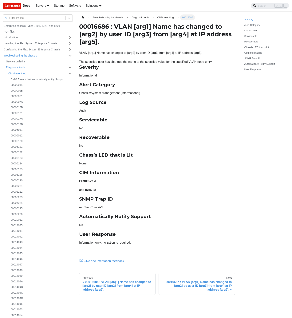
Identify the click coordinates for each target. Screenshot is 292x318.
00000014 (16, 84)
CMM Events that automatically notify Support (38, 79)
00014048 (16, 270)
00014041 (16, 230)
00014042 (16, 236)
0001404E (17, 303)
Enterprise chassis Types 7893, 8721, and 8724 (32, 25)
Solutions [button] (92, 5)
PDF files (9, 31)
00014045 (16, 253)
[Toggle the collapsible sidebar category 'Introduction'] (70, 37)
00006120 (16, 141)
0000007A (17, 101)
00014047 (16, 264)
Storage (59, 5)
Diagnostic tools (15, 67)
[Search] (270, 6)
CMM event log (17, 73)
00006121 (16, 146)
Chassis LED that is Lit (256, 47)
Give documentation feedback (101, 261)
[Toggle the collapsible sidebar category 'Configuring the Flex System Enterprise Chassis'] (70, 50)
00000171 (16, 113)
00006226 (16, 214)
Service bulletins (16, 61)
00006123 (16, 157)
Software (75, 5)
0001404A (17, 281)
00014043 (16, 242)
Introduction (11, 37)
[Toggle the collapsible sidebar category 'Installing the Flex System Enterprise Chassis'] (70, 44)
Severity (248, 19)
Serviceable (250, 36)
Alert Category (252, 25)
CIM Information (253, 52)
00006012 (16, 135)
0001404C (17, 292)
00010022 (16, 219)
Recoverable (251, 41)
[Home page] (82, 17)
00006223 (16, 197)
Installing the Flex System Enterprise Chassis (30, 43)
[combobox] (9, 18)
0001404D (17, 298)
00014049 (16, 275)
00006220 (16, 180)
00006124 (16, 163)
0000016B (17, 107)
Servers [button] (41, 5)
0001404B (17, 287)
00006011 (16, 129)
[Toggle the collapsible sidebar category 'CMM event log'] (70, 74)
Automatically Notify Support (259, 63)
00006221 (16, 185)
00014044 (16, 247)
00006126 (16, 174)
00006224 (16, 202)
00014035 (16, 225)
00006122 (16, 152)
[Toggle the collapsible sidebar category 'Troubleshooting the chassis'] (70, 56)
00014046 (16, 259)
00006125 (16, 169)
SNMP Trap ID (252, 58)
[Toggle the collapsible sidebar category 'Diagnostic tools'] (70, 68)
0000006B (17, 90)
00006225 (16, 208)
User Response (252, 69)
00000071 (16, 96)
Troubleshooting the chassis (20, 55)
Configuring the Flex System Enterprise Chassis (32, 49)
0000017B (17, 124)
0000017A (17, 118)
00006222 (16, 191)
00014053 (16, 309)
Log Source (250, 30)
